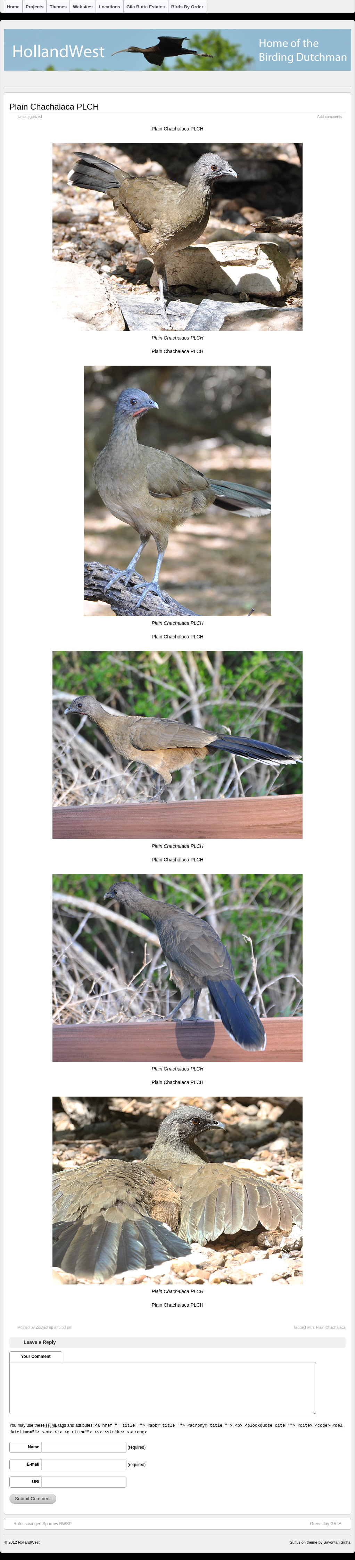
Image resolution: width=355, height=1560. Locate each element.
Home (13, 6)
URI (35, 1481)
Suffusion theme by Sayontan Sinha (320, 1542)
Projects (34, 6)
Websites (83, 6)
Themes (58, 6)
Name (33, 1446)
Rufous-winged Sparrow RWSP (39, 1523)
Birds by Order (187, 6)
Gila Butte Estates (145, 6)
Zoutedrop (44, 1327)
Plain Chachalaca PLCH (54, 106)
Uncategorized (30, 116)
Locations (109, 6)
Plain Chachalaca (331, 1327)
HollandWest (29, 1542)
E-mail (33, 1464)
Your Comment (35, 1356)
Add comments (329, 116)
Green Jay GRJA (329, 1523)
